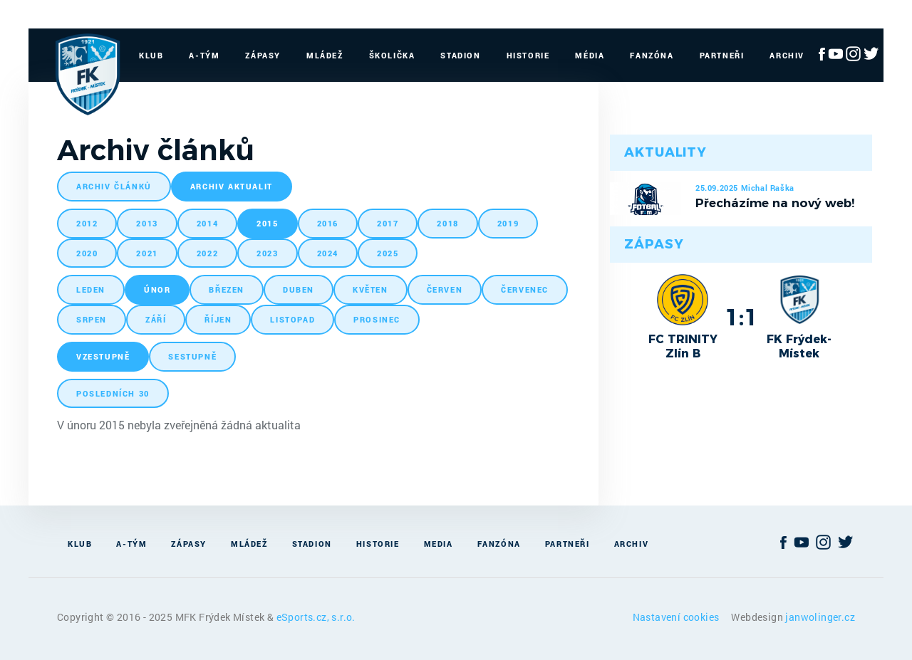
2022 (207, 253)
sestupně (192, 356)
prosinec (376, 319)
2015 (267, 223)
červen (445, 289)
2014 (207, 223)
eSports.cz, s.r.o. (316, 617)
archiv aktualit (231, 186)
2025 (387, 253)
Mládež (324, 55)
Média (589, 55)
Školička (392, 55)
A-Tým (204, 55)
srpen (91, 319)
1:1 (741, 317)
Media (438, 543)
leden (90, 289)
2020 (87, 253)
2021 (146, 253)
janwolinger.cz (820, 617)
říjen (218, 319)
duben (298, 289)
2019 (508, 223)
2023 (267, 253)
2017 (387, 223)
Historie (528, 55)
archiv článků (114, 186)
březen (226, 289)
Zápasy (263, 55)
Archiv (787, 55)
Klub (151, 55)
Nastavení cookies (677, 617)
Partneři (722, 55)
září (155, 319)
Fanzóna (651, 55)
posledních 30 (113, 393)
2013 (146, 223)
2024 (327, 253)
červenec (525, 289)
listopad (292, 319)
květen (370, 289)
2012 (87, 223)
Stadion (460, 55)
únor (157, 289)
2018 (447, 223)
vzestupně (103, 356)
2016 (327, 223)
